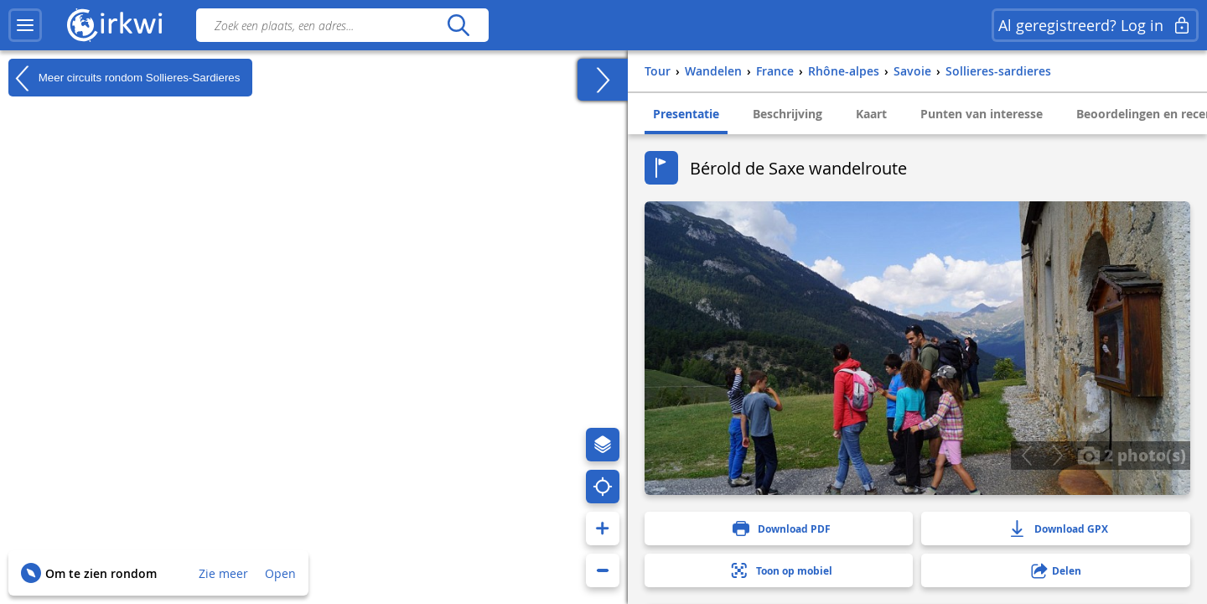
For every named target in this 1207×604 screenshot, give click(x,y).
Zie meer (223, 573)
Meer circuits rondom (124, 78)
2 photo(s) (1131, 454)
